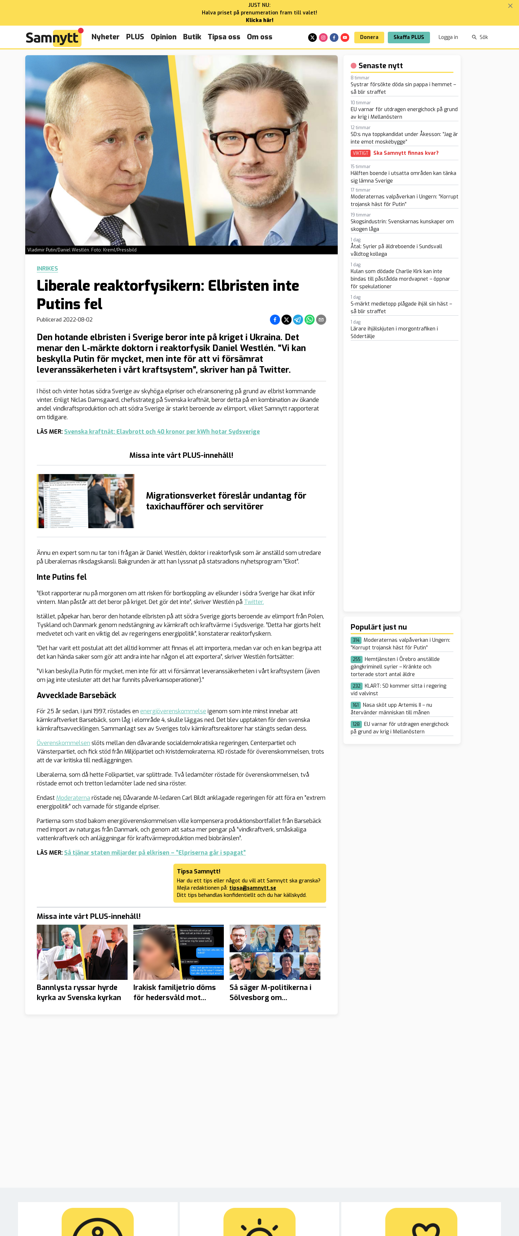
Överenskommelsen (63, 743)
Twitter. (254, 602)
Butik (192, 37)
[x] (312, 37)
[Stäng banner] (510, 6)
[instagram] (323, 37)
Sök (480, 37)
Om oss (259, 37)
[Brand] (55, 37)
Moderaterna (73, 798)
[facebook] (334, 37)
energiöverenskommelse (173, 711)
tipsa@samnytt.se (252, 888)
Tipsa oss (224, 37)
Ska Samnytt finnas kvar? (406, 153)
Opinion (164, 37)
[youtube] (345, 37)
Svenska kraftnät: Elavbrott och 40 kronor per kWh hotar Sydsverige (162, 431)
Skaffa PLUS (409, 37)
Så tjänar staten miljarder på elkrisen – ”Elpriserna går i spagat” (155, 852)
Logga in (448, 37)
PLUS (135, 37)
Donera (369, 37)
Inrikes (47, 269)
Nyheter (106, 37)
